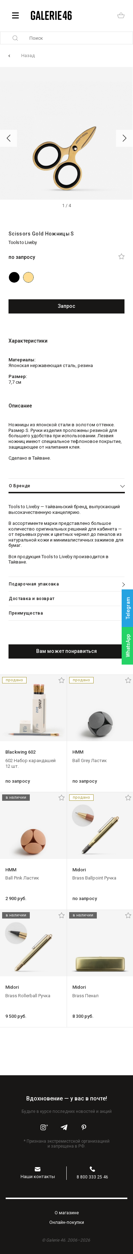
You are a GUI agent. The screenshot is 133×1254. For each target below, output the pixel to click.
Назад (28, 55)
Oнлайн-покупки (66, 1222)
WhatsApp (128, 645)
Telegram (128, 608)
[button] (8, 138)
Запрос (67, 306)
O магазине (67, 1212)
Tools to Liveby (23, 242)
